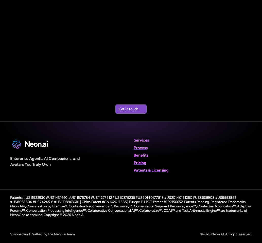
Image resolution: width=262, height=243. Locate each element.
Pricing (140, 162)
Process (141, 147)
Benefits (141, 155)
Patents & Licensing (151, 170)
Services (141, 140)
